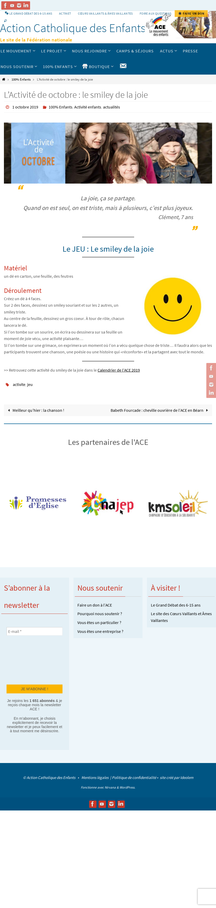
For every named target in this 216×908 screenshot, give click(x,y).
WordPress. (127, 787)
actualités (111, 107)
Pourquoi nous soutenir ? (99, 613)
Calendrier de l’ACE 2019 (119, 370)
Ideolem (186, 777)
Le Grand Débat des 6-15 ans (176, 605)
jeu (30, 384)
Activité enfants (87, 107)
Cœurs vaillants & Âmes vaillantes (105, 13)
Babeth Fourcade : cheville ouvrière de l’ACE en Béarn (160, 410)
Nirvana (110, 787)
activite (19, 384)
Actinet (65, 13)
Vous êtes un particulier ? (99, 622)
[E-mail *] (34, 631)
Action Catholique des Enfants (73, 27)
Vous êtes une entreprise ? (100, 631)
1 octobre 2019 (25, 107)
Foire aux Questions (156, 13)
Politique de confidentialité (134, 777)
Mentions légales (95, 777)
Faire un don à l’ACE (94, 605)
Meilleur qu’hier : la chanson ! (35, 410)
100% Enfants (21, 79)
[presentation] (28, 659)
